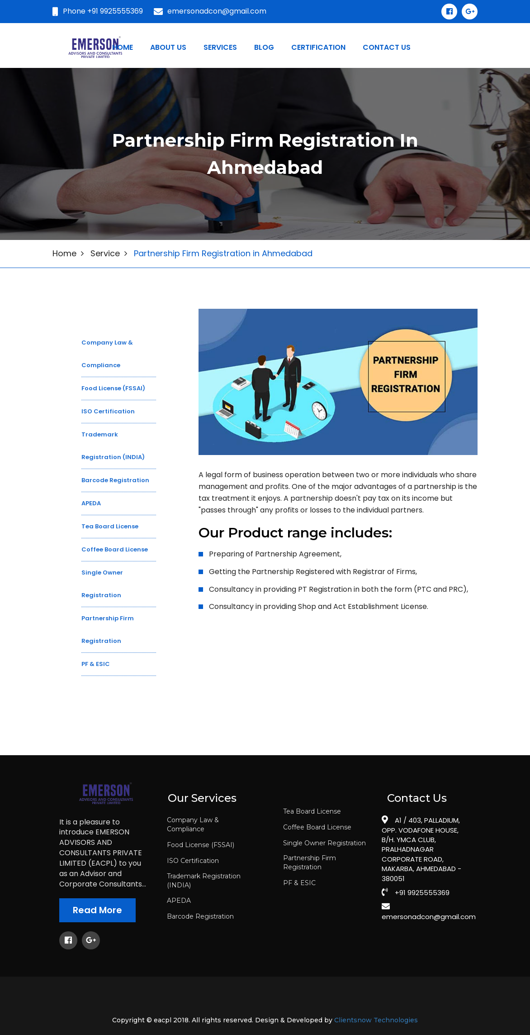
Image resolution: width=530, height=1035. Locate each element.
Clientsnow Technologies (376, 1020)
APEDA (179, 900)
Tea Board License (312, 811)
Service (105, 253)
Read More (97, 910)
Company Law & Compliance (193, 824)
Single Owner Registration (324, 843)
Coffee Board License (317, 827)
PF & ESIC (299, 883)
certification (318, 47)
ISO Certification (193, 861)
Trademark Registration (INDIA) (204, 880)
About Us (168, 47)
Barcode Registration (200, 916)
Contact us (387, 47)
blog (264, 47)
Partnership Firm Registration (309, 862)
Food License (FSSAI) (200, 845)
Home (122, 47)
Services (220, 47)
